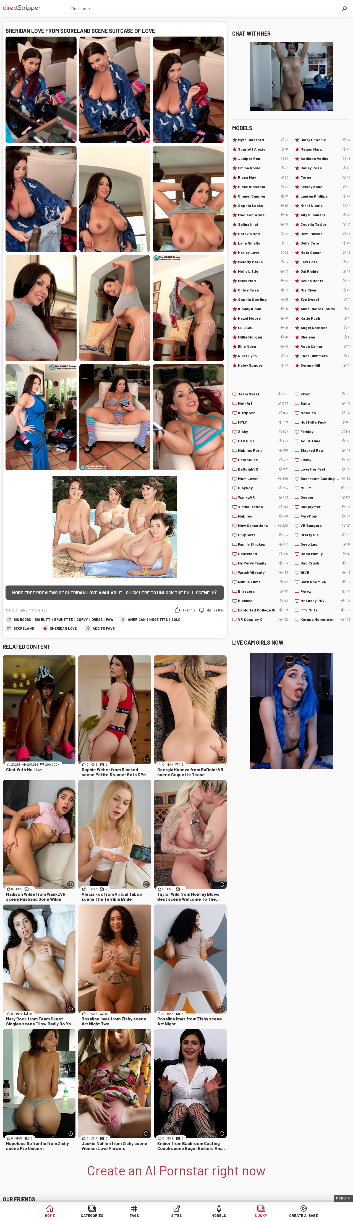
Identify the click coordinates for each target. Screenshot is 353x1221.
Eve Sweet (325, 299)
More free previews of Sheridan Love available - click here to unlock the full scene (111, 592)
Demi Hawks (325, 233)
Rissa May (263, 177)
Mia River (325, 290)
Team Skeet (263, 394)
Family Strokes (263, 544)
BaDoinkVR (263, 469)
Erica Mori (263, 280)
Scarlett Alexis (263, 149)
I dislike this (214, 610)
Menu (341, 1198)
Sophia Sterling (263, 299)
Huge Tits (158, 619)
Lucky (261, 1215)
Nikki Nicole (325, 205)
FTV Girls (263, 441)
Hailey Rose (325, 168)
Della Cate (325, 243)
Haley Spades (263, 365)
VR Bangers (325, 525)
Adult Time (325, 441)
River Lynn (263, 356)
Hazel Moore (263, 318)
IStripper (263, 412)
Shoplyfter (325, 506)
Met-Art (263, 403)
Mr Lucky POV (325, 600)
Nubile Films (263, 582)
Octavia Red (263, 233)
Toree (325, 177)
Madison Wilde (263, 215)
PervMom (325, 516)
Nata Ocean (325, 252)
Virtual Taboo (263, 506)
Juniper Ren (263, 158)
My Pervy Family (263, 563)
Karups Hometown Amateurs (325, 619)
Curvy (82, 619)
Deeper (325, 497)
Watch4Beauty (263, 572)
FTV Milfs (325, 610)
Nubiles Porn (263, 450)
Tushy (325, 459)
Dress (97, 619)
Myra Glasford (263, 139)
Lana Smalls (263, 243)
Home (50, 1215)
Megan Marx (325, 149)
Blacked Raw (325, 450)
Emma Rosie (263, 168)
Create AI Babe (303, 1215)
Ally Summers (325, 215)
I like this (188, 610)
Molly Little (263, 271)
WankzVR (263, 497)
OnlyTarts (263, 535)
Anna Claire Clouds (325, 309)
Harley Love (263, 252)
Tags (134, 1215)
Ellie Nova (263, 346)
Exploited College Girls (263, 610)
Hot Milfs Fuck (325, 422)
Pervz (325, 591)
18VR (325, 572)
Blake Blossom (263, 186)
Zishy (263, 431)
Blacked (263, 600)
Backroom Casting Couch (325, 478)
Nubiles (263, 516)
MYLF (263, 422)
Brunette (63, 619)
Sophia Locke (263, 205)
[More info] (146, 759)
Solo (175, 619)
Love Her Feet (325, 469)
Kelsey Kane (325, 186)
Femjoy (325, 431)
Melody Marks (263, 262)
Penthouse (263, 459)
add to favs (104, 628)
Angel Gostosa (325, 327)
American (137, 619)
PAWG (111, 619)
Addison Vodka (325, 158)
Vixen (325, 394)
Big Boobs (22, 619)
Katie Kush (325, 318)
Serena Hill (325, 365)
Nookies (325, 412)
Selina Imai (263, 224)
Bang (325, 403)
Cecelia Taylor (325, 224)
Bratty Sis (325, 535)
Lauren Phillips (325, 196)
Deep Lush (325, 544)
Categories (92, 1215)
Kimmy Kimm (263, 309)
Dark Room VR (325, 582)
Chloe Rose (263, 290)
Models (218, 1215)
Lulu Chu (263, 327)
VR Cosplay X (263, 619)
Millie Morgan (263, 337)
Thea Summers (325, 356)
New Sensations (263, 525)
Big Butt (43, 619)
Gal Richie (325, 271)
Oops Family (325, 553)
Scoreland (24, 628)
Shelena (325, 337)
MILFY (325, 488)
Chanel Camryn (263, 196)
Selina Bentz (325, 280)
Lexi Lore (325, 262)
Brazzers (263, 591)
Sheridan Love (63, 628)
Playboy (263, 488)
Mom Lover (263, 478)
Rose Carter (325, 346)
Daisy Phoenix (325, 139)
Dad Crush (325, 563)
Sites (176, 1215)
